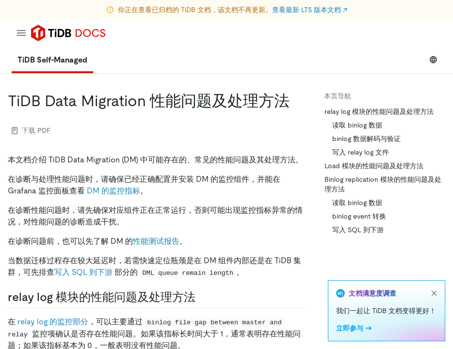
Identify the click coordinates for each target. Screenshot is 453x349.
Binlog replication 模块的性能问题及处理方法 (382, 184)
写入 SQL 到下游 (83, 272)
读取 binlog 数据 (357, 125)
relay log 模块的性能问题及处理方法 (379, 111)
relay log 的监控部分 (52, 321)
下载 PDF (31, 130)
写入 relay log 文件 (360, 152)
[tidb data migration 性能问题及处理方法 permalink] (297, 101)
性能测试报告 (156, 241)
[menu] (21, 33)
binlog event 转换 (359, 216)
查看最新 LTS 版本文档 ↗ (309, 10)
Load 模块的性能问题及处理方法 (373, 166)
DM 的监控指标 (113, 190)
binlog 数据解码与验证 (366, 139)
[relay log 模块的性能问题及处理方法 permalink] (203, 297)
